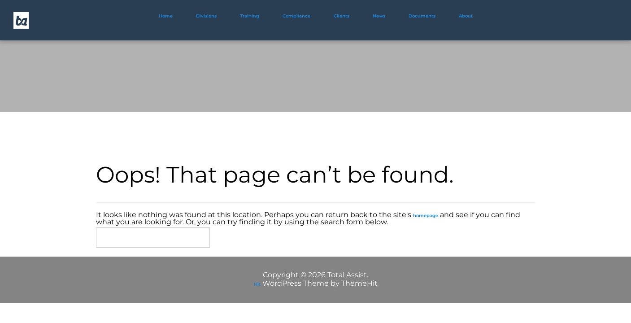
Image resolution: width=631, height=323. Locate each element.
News (379, 16)
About (466, 16)
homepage (425, 215)
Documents (422, 16)
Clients (341, 16)
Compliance (296, 16)
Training (249, 16)
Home (166, 16)
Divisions (206, 16)
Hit (257, 284)
